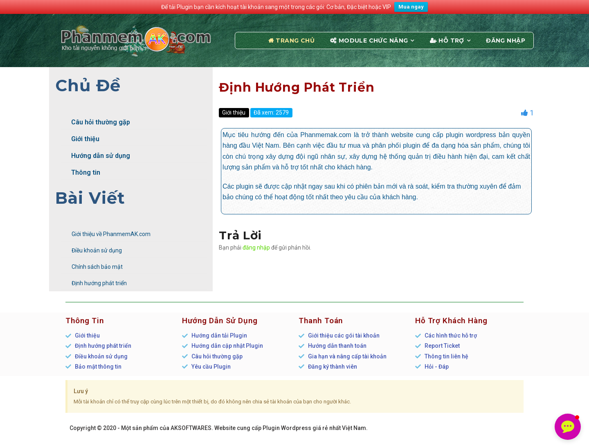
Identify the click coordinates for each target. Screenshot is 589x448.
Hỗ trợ (451, 40)
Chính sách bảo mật (97, 266)
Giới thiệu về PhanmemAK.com (111, 234)
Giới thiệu (80, 139)
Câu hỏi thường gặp (95, 122)
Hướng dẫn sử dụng (95, 156)
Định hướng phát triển (99, 283)
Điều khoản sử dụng (97, 250)
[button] (568, 427)
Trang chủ (295, 40)
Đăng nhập (505, 40)
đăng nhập (256, 247)
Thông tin (80, 172)
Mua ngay (411, 7)
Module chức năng (373, 40)
